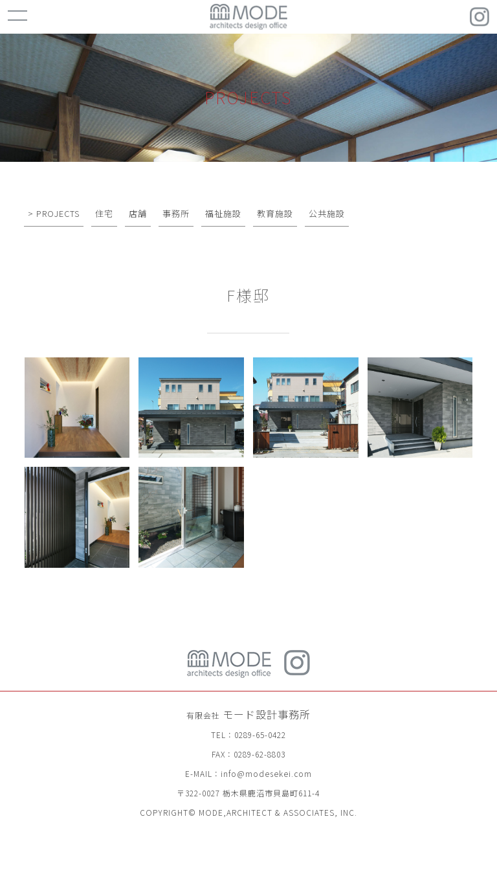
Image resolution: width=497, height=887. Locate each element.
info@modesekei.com (266, 773)
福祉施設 (223, 213)
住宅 (104, 213)
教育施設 (275, 213)
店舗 (138, 213)
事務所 (176, 213)
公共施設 (327, 213)
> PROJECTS (54, 213)
